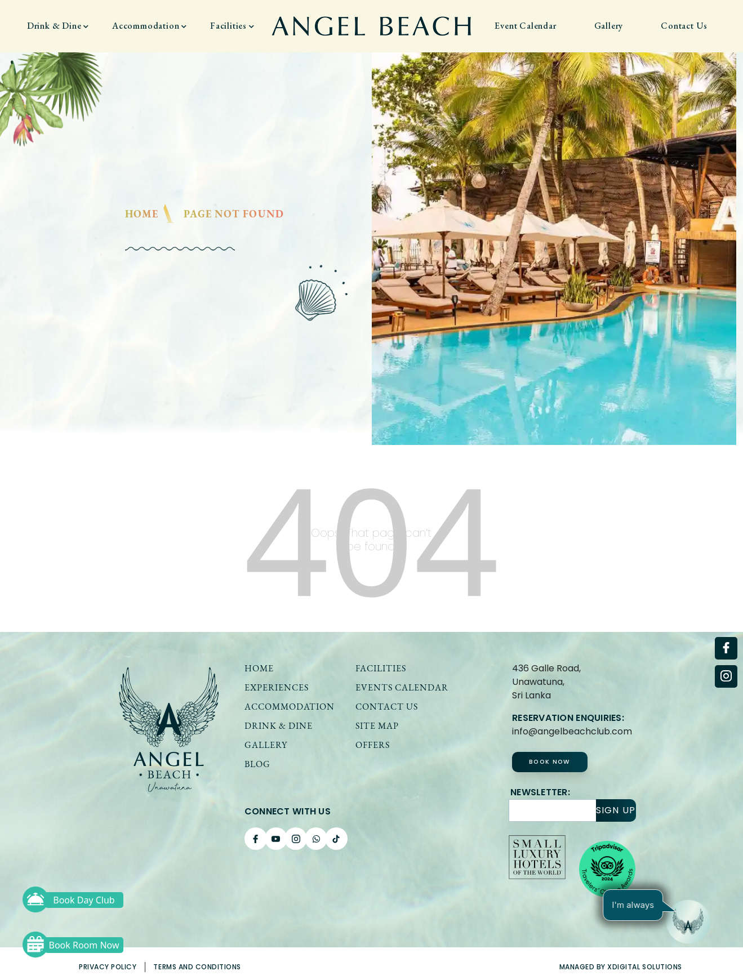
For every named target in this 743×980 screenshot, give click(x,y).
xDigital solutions (644, 967)
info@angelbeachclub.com (572, 731)
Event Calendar (525, 26)
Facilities (232, 26)
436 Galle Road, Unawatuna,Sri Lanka (546, 682)
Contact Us (684, 26)
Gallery (609, 26)
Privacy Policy (107, 967)
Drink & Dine (58, 26)
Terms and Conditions (197, 967)
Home (141, 213)
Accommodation (149, 26)
